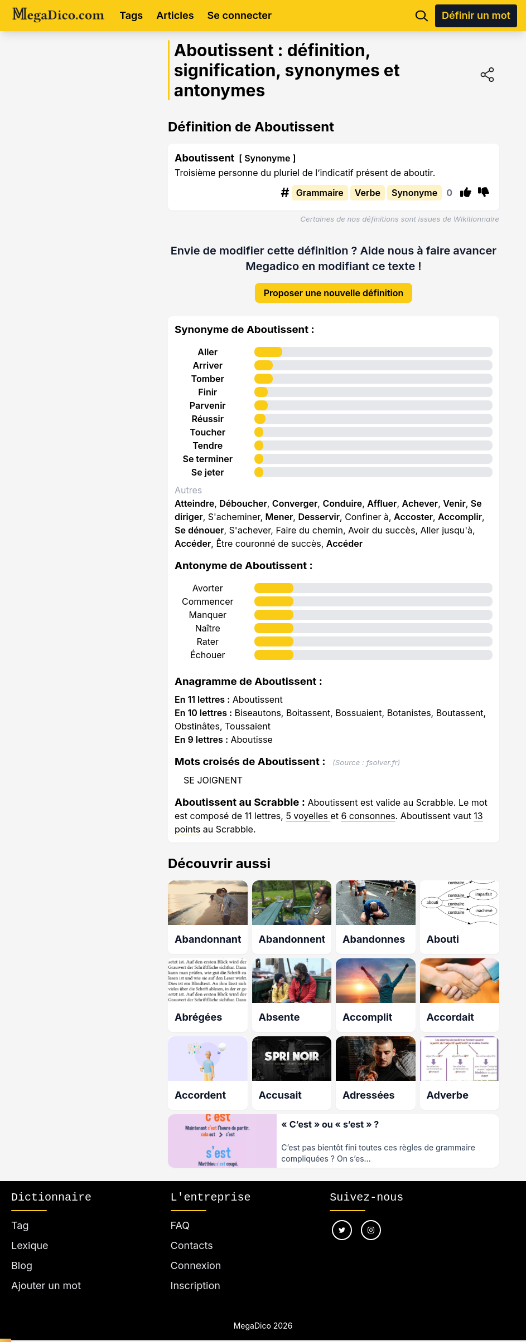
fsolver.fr (382, 753)
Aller (207, 343)
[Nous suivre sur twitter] (342, 1217)
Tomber (207, 369)
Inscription (195, 1272)
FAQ (180, 1212)
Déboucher (243, 494)
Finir (207, 383)
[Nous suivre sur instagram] (371, 1217)
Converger (294, 494)
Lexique (30, 1232)
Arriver (207, 356)
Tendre (207, 436)
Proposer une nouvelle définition (334, 284)
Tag (19, 1212)
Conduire (342, 494)
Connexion (196, 1252)
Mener (279, 507)
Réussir (207, 409)
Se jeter (207, 463)
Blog (21, 1252)
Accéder (193, 534)
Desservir (319, 507)
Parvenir (208, 396)
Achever (420, 494)
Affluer (382, 494)
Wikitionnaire (476, 218)
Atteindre (194, 494)
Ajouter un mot (46, 1272)
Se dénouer (199, 521)
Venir (454, 494)
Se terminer (207, 450)
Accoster (413, 507)
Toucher (207, 423)
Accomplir (460, 507)
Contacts (192, 1232)
